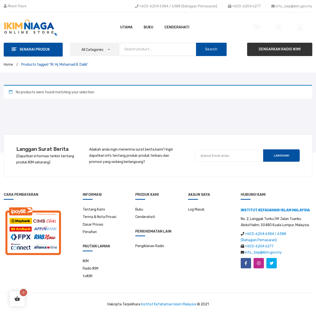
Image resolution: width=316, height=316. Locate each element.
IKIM (86, 261)
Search (211, 49)
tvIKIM (87, 276)
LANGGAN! (281, 155)
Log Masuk (196, 209)
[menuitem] (126, 27)
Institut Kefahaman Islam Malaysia (168, 304)
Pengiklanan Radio (149, 246)
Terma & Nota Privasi (99, 217)
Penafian (90, 232)
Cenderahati (145, 217)
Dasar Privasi (93, 224)
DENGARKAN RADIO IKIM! (280, 49)
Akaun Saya (16, 6)
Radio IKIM (90, 268)
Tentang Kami (94, 209)
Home (8, 64)
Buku (139, 209)
